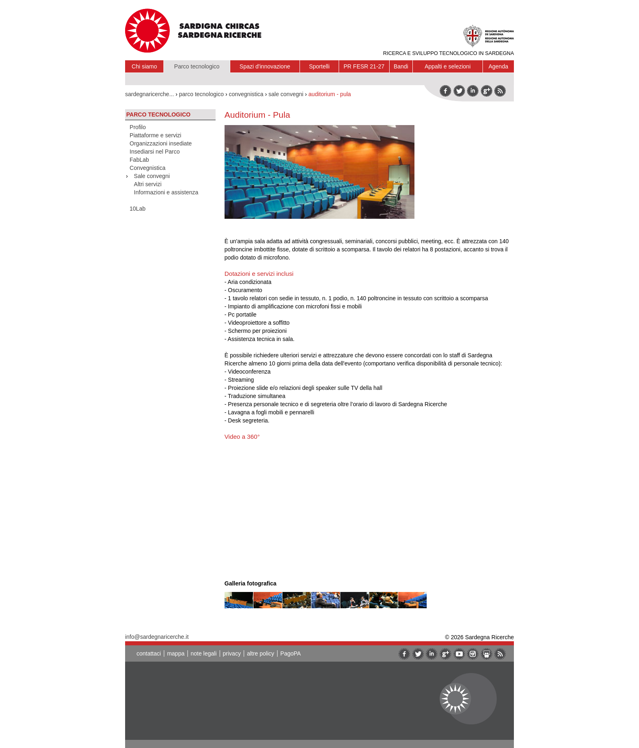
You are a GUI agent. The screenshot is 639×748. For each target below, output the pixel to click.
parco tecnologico (201, 94)
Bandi (401, 66)
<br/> (339, 505)
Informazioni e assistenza (166, 192)
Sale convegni (152, 176)
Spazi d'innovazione (265, 66)
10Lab (137, 208)
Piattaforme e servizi (155, 135)
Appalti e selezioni (448, 66)
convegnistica (246, 94)
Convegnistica (147, 168)
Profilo (138, 127)
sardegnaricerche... (149, 94)
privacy (232, 653)
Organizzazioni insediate (161, 143)
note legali (204, 653)
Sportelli (319, 66)
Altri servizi (148, 184)
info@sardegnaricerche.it (157, 637)
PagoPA (290, 653)
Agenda (498, 66)
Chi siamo (144, 66)
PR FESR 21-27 (364, 66)
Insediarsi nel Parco (155, 151)
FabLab (139, 159)
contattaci (149, 653)
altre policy (260, 653)
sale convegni (286, 94)
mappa (176, 653)
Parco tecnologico (196, 66)
